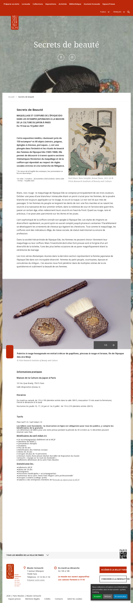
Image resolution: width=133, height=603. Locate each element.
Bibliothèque (75, 4)
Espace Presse (109, 4)
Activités (63, 4)
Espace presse (14, 599)
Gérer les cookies (74, 599)
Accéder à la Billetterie (114, 569)
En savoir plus (120, 596)
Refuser (108, 596)
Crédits (47, 599)
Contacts (59, 599)
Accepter (97, 596)
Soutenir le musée (92, 4)
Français (119, 12)
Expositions (51, 4)
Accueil (11, 97)
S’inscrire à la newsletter (114, 579)
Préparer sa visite (11, 4)
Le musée (26, 4)
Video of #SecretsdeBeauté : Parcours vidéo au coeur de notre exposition (66, 513)
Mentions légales (32, 599)
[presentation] (114, 345)
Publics (104, 12)
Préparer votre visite (36, 580)
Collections (38, 4)
